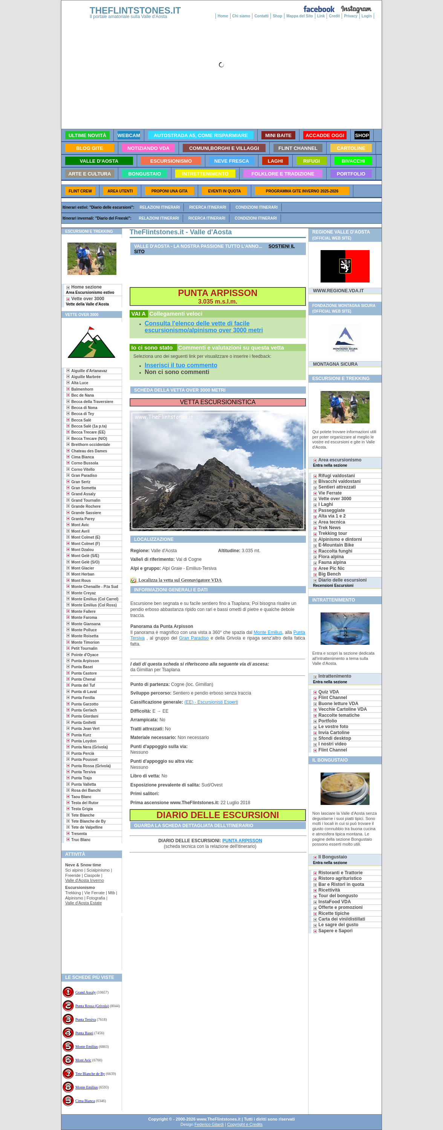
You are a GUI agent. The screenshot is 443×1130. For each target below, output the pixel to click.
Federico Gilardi (209, 1124)
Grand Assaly (85, 992)
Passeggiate (329, 510)
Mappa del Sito (299, 16)
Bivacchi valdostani (337, 481)
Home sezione (90, 289)
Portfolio (325, 721)
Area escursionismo (337, 462)
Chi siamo (241, 16)
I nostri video (330, 744)
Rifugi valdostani (334, 475)
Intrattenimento (332, 678)
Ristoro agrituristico (337, 878)
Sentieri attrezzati (334, 487)
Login (367, 16)
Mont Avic (83, 1060)
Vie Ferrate (327, 493)
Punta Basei (84, 1033)
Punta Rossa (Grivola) (92, 1006)
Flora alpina (328, 556)
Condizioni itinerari (256, 207)
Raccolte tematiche (336, 715)
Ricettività (326, 890)
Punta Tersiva (85, 1019)
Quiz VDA (326, 692)
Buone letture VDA (335, 703)
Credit (334, 16)
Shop (277, 16)
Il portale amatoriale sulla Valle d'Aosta (128, 16)
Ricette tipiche (331, 913)
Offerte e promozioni (338, 907)
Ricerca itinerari (207, 207)
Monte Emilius (86, 1046)
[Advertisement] (88, 940)
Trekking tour (330, 533)
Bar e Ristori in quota (338, 884)
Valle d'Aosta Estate (83, 903)
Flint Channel (330, 697)
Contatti (261, 16)
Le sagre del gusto (335, 924)
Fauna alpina (329, 562)
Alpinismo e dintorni (337, 539)
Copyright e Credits (245, 1124)
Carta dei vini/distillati (339, 919)
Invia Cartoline (331, 732)
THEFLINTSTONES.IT (135, 10)
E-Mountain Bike (333, 545)
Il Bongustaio (330, 859)
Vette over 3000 (87, 301)
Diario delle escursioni (340, 582)
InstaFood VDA (332, 901)
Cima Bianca (85, 1101)
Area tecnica (329, 522)
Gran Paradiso (194, 638)
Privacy (350, 16)
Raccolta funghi (332, 551)
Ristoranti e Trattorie (338, 872)
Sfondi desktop (332, 738)
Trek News (327, 527)
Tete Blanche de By (90, 1074)
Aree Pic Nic (329, 568)
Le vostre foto (330, 726)
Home (223, 16)
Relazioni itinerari (160, 207)
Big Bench (327, 574)
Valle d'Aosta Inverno (84, 880)
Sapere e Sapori (333, 930)
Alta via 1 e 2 (329, 516)
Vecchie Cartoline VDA (340, 709)
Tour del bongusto (335, 895)
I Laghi (323, 504)
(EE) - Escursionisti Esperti (211, 702)
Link (321, 16)
